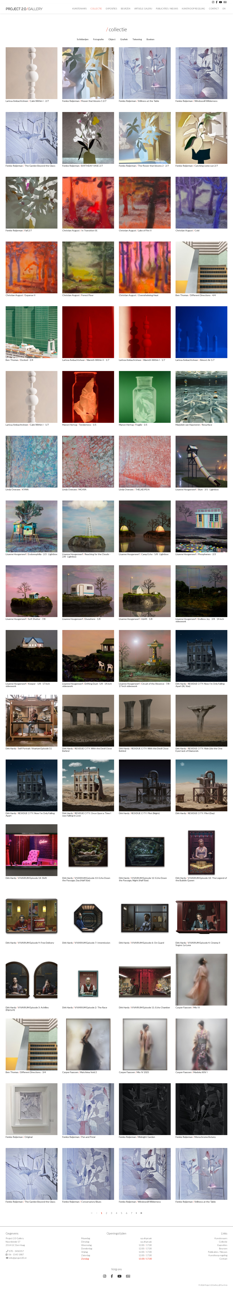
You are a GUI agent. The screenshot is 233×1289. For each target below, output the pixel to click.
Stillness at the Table (148, 101)
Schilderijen (83, 39)
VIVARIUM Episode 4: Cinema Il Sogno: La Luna (198, 943)
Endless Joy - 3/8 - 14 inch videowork (200, 620)
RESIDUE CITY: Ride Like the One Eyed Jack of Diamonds (199, 749)
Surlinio (224, 1285)
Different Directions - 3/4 (33, 1072)
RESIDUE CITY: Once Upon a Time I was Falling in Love (86, 814)
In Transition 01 (89, 230)
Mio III (196, 1007)
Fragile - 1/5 (141, 424)
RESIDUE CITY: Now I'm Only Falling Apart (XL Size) (200, 684)
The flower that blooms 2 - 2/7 (153, 165)
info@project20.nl (17, 1257)
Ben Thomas (182, 295)
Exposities (111, 8)
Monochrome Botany (205, 1137)
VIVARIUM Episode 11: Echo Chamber (150, 1007)
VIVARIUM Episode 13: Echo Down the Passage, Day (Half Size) (86, 879)
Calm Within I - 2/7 (39, 101)
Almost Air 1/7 (207, 360)
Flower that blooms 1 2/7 (93, 101)
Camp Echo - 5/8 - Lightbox (154, 554)
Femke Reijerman (71, 101)
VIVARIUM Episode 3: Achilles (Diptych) (27, 1008)
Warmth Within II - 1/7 (98, 360)
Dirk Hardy (181, 683)
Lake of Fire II (145, 230)
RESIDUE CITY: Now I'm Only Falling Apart (30, 814)
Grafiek (124, 39)
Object (112, 39)
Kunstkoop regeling (193, 8)
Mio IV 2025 (143, 1072)
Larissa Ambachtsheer (17, 101)
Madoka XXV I (200, 1072)
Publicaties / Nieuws (167, 8)
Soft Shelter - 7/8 (36, 619)
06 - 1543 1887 (16, 1254)
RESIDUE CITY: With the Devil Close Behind (87, 749)
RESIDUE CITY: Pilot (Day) (201, 813)
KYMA (25, 489)
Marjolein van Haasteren (188, 424)
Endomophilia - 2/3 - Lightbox (42, 554)
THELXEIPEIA (142, 489)
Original (29, 1137)
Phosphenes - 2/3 (207, 554)
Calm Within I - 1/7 (39, 424)
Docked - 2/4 (26, 360)
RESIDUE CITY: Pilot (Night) (145, 813)
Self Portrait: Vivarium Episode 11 (35, 748)
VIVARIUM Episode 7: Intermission (92, 942)
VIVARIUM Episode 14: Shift (32, 878)
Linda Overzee (13, 489)
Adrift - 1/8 (146, 619)
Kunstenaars (79, 8)
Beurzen (125, 8)
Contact (214, 8)
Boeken (150, 39)
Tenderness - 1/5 (87, 424)
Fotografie (98, 39)
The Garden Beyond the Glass (40, 165)
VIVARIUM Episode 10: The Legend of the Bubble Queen (201, 879)
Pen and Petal (88, 1137)
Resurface (207, 424)
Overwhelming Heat (148, 295)
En (224, 8)
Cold (197, 230)
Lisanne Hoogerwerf (186, 489)
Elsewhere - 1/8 (92, 619)
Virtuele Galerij (143, 8)
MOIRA (82, 489)
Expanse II (30, 295)
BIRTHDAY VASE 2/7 (92, 165)
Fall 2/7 (28, 230)
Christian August (71, 230)
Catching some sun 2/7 (206, 165)
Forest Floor (87, 295)
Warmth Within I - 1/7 (154, 360)
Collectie (96, 8)
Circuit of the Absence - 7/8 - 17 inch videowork (145, 684)
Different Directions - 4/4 (203, 295)
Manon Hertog (70, 424)
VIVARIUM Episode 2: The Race (91, 1007)
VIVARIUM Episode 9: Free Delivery (36, 942)
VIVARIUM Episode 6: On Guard (147, 942)
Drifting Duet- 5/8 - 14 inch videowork (87, 684)
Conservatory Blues (91, 1201)
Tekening (137, 39)
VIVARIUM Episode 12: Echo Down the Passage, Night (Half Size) (143, 879)
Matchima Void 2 (88, 1072)
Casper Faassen (184, 1007)
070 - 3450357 (16, 1251)
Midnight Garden (146, 1137)
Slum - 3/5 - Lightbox (208, 489)
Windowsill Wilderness (205, 101)
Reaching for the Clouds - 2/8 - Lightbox (86, 555)
